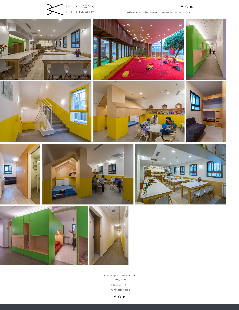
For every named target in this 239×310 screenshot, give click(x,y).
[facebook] (182, 6)
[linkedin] (191, 6)
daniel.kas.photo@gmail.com (119, 275)
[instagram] (186, 6)
